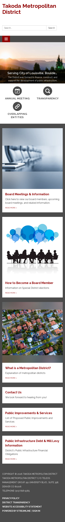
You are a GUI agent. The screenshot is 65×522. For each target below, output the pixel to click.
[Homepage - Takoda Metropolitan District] (32, 9)
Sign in (36, 511)
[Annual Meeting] (17, 93)
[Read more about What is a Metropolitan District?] (32, 342)
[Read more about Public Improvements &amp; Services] (32, 419)
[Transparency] (47, 93)
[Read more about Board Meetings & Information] (32, 170)
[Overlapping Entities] (17, 110)
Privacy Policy (10, 498)
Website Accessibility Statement (22, 506)
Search (51, 28)
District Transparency (16, 502)
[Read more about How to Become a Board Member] (32, 257)
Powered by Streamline (16, 511)
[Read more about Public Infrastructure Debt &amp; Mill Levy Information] (32, 450)
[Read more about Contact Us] (32, 395)
